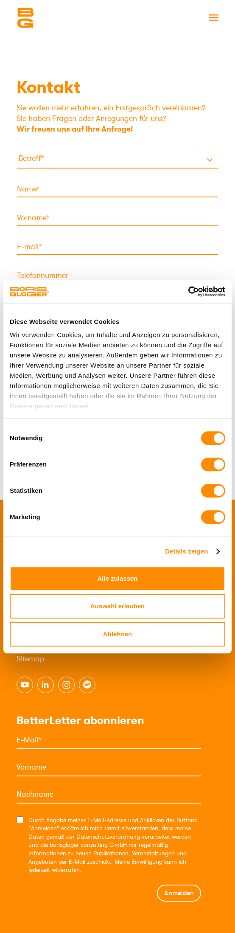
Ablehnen (117, 634)
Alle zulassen (117, 578)
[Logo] (59, 18)
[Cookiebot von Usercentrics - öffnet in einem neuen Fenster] (188, 291)
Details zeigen (186, 551)
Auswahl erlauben (117, 606)
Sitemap (31, 659)
